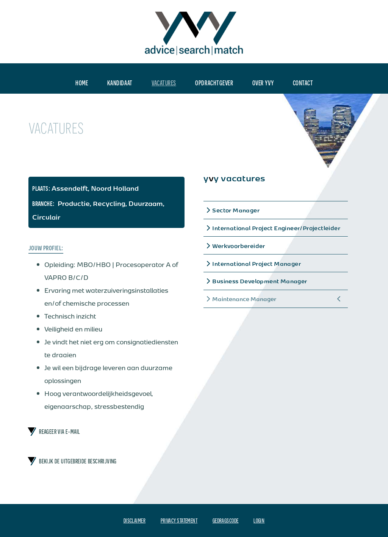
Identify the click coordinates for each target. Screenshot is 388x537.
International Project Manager (256, 263)
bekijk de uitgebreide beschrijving (78, 461)
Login (258, 520)
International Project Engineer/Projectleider (276, 228)
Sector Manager (236, 210)
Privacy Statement (179, 520)
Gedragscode (226, 520)
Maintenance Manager (244, 299)
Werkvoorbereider (238, 246)
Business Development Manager (259, 281)
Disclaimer (135, 520)
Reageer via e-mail (59, 431)
